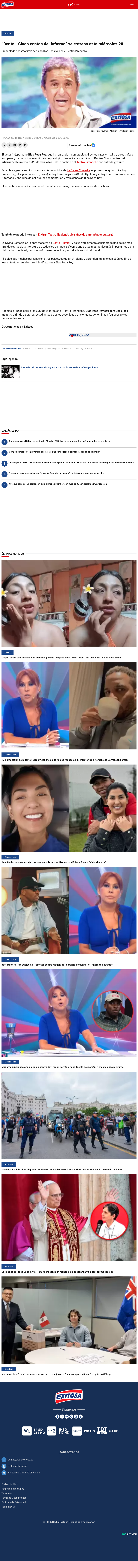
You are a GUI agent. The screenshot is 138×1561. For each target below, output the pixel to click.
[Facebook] (57, 1417)
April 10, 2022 (79, 335)
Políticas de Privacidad (14, 1502)
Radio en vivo (9, 1506)
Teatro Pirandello (87, 162)
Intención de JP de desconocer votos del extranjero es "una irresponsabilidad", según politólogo (56, 1374)
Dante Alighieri (62, 242)
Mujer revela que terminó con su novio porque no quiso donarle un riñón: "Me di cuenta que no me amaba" (62, 657)
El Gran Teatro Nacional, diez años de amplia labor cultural (75, 234)
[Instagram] (71, 1417)
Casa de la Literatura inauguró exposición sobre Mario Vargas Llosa (59, 367)
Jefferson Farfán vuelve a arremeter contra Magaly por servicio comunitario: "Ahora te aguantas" (58, 964)
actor (27, 349)
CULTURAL (38, 349)
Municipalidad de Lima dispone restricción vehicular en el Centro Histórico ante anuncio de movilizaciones (62, 1169)
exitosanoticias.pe (17, 1466)
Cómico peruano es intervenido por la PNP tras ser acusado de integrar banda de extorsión (54, 452)
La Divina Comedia (78, 170)
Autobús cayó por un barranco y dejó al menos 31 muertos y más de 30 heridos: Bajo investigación (58, 484)
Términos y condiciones (14, 1497)
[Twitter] (62, 1417)
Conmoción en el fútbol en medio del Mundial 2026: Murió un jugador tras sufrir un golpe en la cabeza (59, 441)
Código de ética (10, 1484)
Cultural (8, 33)
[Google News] (76, 1417)
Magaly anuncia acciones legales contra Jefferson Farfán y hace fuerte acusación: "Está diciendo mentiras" (63, 1067)
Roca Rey (79, 349)
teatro (89, 349)
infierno (67, 349)
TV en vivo (7, 1493)
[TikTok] (81, 1417)
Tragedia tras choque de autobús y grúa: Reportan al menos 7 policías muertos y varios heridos (56, 473)
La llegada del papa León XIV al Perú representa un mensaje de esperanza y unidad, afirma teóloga (58, 1271)
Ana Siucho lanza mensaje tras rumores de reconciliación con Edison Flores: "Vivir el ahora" (54, 862)
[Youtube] (67, 1417)
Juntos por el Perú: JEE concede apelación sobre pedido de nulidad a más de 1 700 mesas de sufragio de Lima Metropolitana (71, 462)
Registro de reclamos (13, 1488)
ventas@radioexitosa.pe (20, 1459)
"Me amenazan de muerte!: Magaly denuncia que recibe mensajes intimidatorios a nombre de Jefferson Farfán (65, 759)
